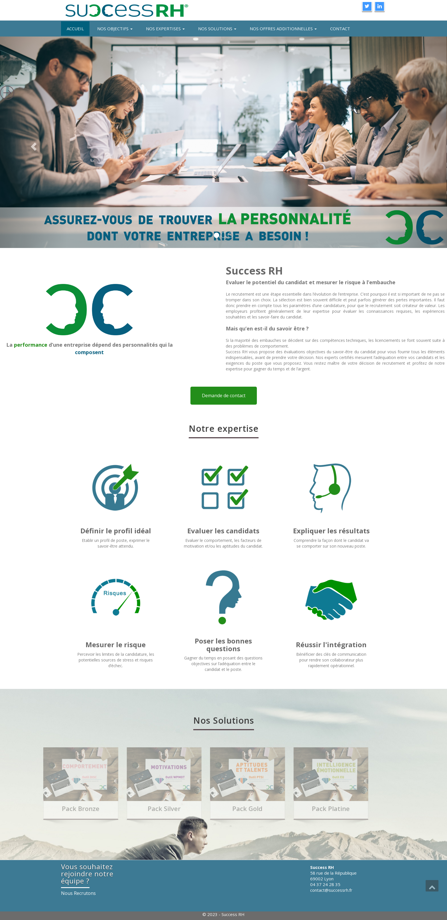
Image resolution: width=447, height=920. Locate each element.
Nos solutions (217, 28)
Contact (340, 28)
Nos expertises (165, 28)
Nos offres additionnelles (283, 28)
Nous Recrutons (78, 893)
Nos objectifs (115, 28)
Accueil (75, 28)
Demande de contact (223, 395)
